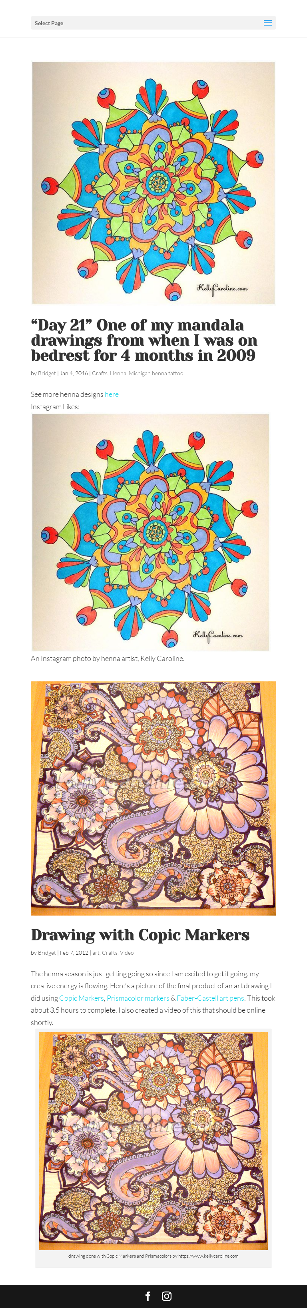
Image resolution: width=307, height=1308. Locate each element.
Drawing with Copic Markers (140, 935)
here (112, 394)
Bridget (47, 373)
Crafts (100, 373)
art (96, 952)
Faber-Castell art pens (210, 997)
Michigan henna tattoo (156, 373)
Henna (118, 373)
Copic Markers (81, 997)
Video (127, 952)
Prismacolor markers (138, 997)
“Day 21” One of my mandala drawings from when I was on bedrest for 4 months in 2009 (144, 340)
